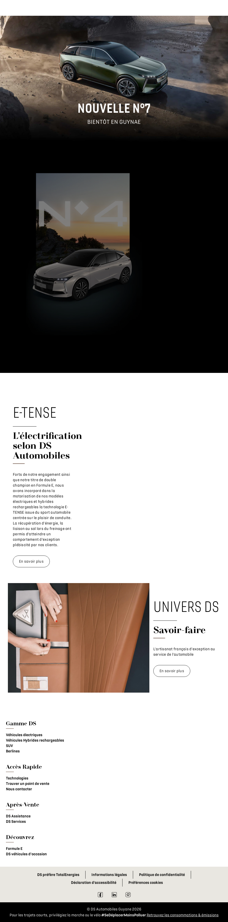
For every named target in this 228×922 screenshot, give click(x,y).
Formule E (14, 848)
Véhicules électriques (24, 735)
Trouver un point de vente (27, 783)
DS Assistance (18, 816)
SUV (9, 746)
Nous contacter (19, 789)
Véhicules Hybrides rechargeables (35, 740)
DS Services (16, 821)
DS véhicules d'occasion (26, 854)
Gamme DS (21, 723)
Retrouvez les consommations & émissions (183, 915)
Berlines (13, 751)
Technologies (17, 778)
